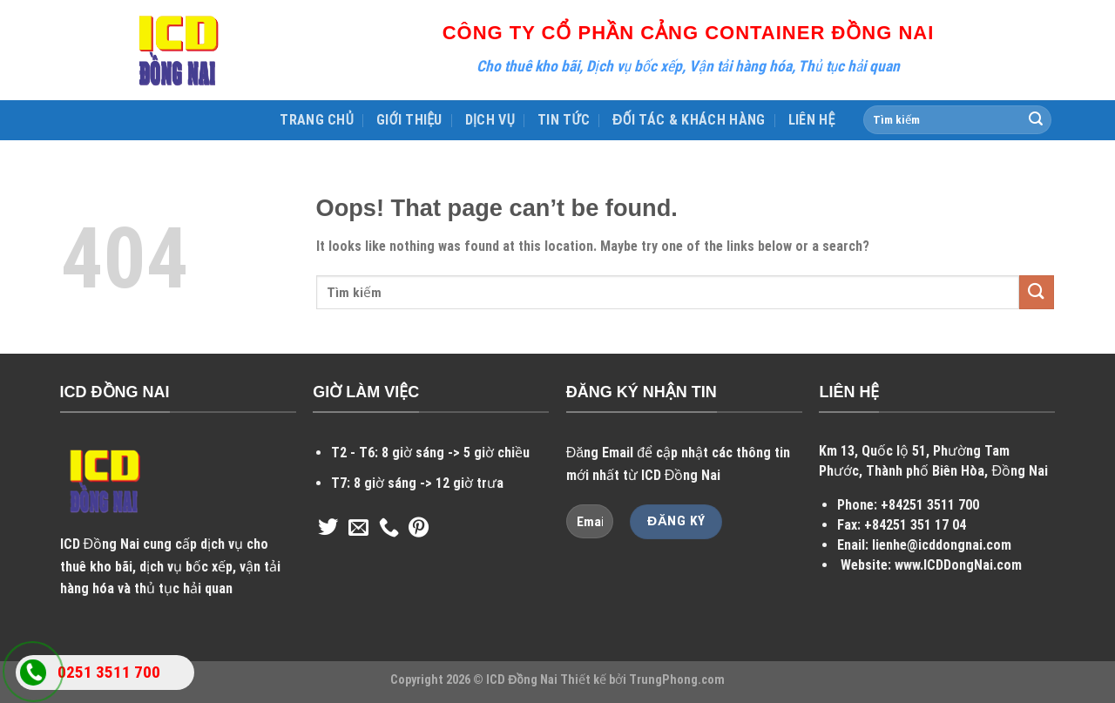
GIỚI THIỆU (409, 120)
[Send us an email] (358, 528)
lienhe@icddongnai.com (941, 545)
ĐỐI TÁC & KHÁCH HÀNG (689, 120)
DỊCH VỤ (490, 120)
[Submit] (1036, 120)
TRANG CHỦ (317, 120)
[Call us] (389, 528)
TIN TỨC (563, 120)
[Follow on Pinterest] (419, 528)
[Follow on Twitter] (328, 528)
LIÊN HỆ (811, 120)
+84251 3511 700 (930, 505)
